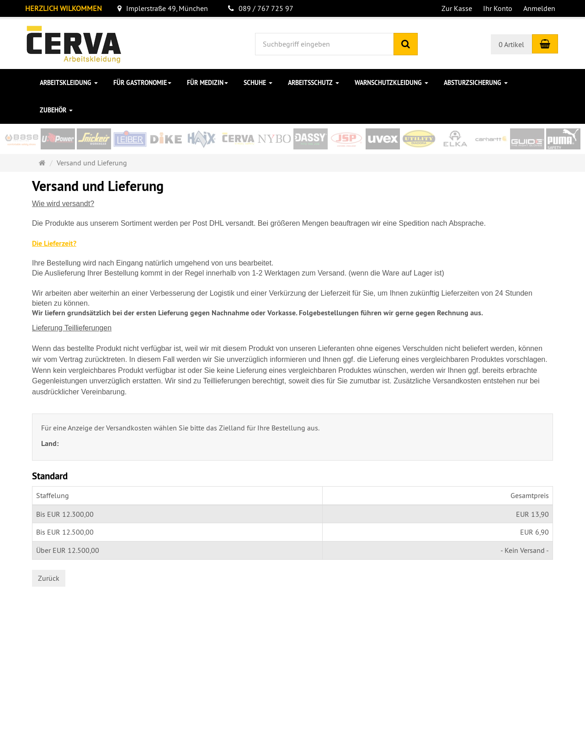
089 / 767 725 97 (260, 8)
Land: (50, 443)
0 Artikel (511, 44)
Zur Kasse (456, 8)
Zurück (48, 578)
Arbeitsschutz (313, 83)
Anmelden (539, 8)
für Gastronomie (142, 83)
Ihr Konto (497, 8)
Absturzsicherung (476, 83)
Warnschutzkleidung (391, 83)
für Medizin (207, 83)
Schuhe (258, 83)
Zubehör (56, 110)
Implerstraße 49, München (162, 8)
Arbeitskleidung (69, 83)
